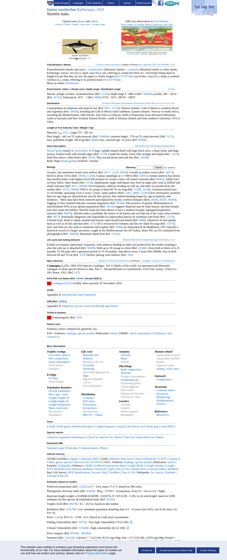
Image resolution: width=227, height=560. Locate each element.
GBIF (160, 54)
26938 (143, 157)
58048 (82, 186)
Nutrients (126, 373)
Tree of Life (128, 472)
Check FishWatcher (146, 458)
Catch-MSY (167, 426)
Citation (110, 3)
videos (94, 21)
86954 (67, 213)
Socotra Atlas (99, 472)
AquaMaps (144, 54)
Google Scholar (154, 465)
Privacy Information (97, 553)
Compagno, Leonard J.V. (152, 261)
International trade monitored (78, 294)
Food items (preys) (59, 355)
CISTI (162, 458)
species (146, 65)
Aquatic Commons (80, 458)
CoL (158, 65)
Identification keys (142, 146)
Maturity (126, 240)
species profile (86, 333)
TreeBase (114, 472)
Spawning (148, 240)
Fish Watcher (161, 21)
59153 (81, 522)
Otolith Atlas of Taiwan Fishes (148, 469)
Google (170, 465)
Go (152, 472)
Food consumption (59, 361)
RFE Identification (79, 472)
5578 (103, 154)
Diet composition (58, 358)
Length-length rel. (59, 401)
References (124, 261)
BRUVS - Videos (92, 414)
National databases (82, 469)
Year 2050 (168, 24)
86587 (163, 199)
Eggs (156, 240)
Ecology (171, 89)
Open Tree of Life (119, 469)
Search (159, 472)
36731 (56, 97)
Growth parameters (60, 391)
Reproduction (136, 240)
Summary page (55, 448)
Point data (72, 448)
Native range (126, 24)
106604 (147, 94)
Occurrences (139, 103)
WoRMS (165, 65)
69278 (72, 503)
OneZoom (101, 469)
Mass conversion (58, 408)
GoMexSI (100, 465)
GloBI (88, 465)
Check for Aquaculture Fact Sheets (143, 437)
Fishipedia (64, 465)
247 (92, 223)
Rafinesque (85, 9)
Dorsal (50, 150)
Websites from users (121, 458)
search (113, 333)
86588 (141, 139)
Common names (103, 65)
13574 (174, 154)
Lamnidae (133, 69)
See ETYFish (123, 76)
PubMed (172, 469)
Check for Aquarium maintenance (66, 437)
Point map (157, 24)
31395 (144, 192)
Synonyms (116, 65)
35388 (137, 189)
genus (139, 65)
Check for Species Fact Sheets (104, 437)
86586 (154, 199)
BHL (96, 458)
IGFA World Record (58, 469)
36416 (110, 206)
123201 (83, 486)
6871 (107, 108)
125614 (115, 233)
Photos (104, 448)
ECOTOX (96, 462)
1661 (128, 192)
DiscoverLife (81, 462)
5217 (169, 136)
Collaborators (169, 261)
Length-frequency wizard (109, 426)
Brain (124, 358)
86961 (159, 179)
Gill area (126, 355)
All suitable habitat (142, 24)
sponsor (204, 14)
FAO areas (115, 103)
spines (58, 150)
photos (81, 21)
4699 (94, 139)
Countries (106, 103)
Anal (77, 150)
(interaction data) (115, 465)
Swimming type (130, 379)
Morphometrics (169, 146)
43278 (65, 189)
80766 (74, 533)
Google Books (135, 465)
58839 (73, 111)
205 (129, 255)
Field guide (63, 426)
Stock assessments (140, 333)
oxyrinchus (67, 9)
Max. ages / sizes (58, 394)
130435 (80, 278)
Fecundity (164, 240)
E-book (51, 426)
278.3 (66, 132)
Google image (98, 24)
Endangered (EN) (62, 283)
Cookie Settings (208, 550)
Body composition (131, 369)
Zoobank (170, 472)
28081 (136, 192)
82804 (90, 491)
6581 (91, 157)
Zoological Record (57, 475)
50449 (74, 189)
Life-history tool (135, 426)
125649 (83, 528)
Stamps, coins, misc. (81, 24)
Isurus (52, 9)
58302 (123, 172)
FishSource (159, 333)
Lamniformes (95, 69)
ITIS (153, 65)
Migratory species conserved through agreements (90, 306)
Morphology (156, 146)
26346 (146, 189)
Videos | (68, 24)
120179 (70, 509)
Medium (86, 533)
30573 (169, 172)
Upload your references (108, 261)
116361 (62, 301)
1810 (100, 9)
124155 (69, 537)
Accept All (147, 550)
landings (71, 333)
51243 (104, 94)
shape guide (68, 161)
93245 (110, 499)
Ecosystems (127, 103)
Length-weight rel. (59, 397)
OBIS (165, 54)
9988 (97, 97)
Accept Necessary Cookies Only (176, 550)
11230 (115, 108)
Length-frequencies (60, 404)
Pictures (59, 24)
